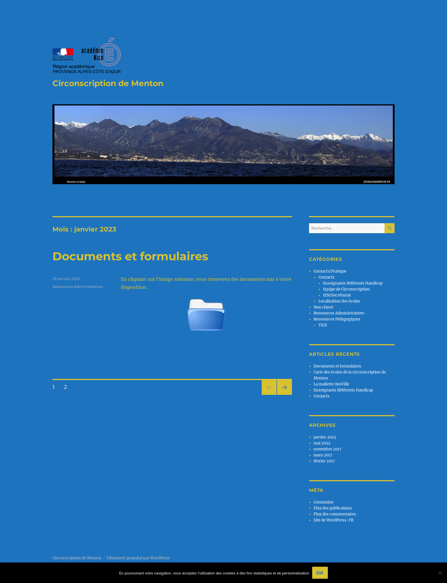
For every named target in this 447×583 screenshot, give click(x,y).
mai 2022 (322, 443)
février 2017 (324, 461)
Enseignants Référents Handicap (353, 283)
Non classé (323, 307)
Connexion (324, 502)
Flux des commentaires (335, 514)
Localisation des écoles (339, 301)
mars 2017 (323, 455)
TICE (322, 325)
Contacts (326, 277)
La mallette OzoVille (331, 384)
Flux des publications (333, 508)
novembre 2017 (328, 449)
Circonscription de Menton (107, 83)
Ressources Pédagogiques (337, 319)
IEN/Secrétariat (337, 295)
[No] (440, 573)
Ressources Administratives (77, 286)
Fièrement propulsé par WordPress (138, 558)
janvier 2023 (325, 437)
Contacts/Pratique (330, 271)
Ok (320, 573)
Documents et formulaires (130, 256)
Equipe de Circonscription (346, 289)
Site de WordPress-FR (333, 520)
